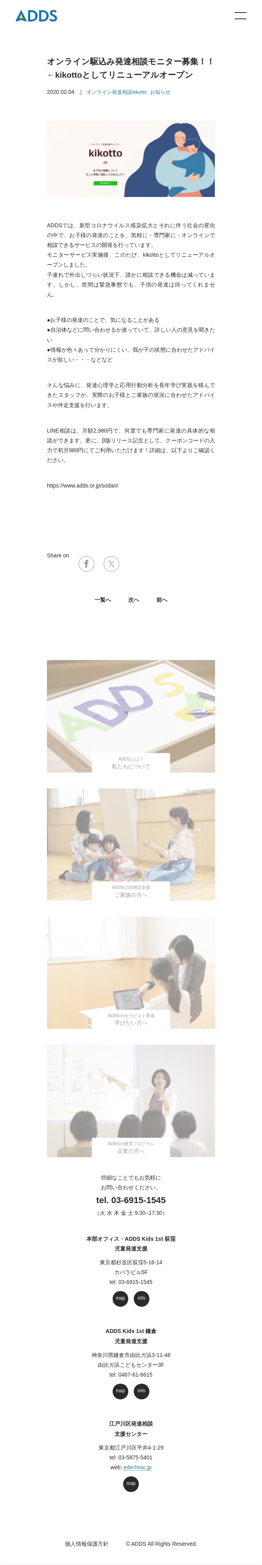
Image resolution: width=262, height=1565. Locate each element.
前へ (161, 600)
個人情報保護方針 (87, 1544)
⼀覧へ (103, 600)
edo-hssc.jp (138, 1467)
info (141, 1298)
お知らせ (160, 92)
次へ (133, 600)
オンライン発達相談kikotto (116, 92)
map (120, 1298)
